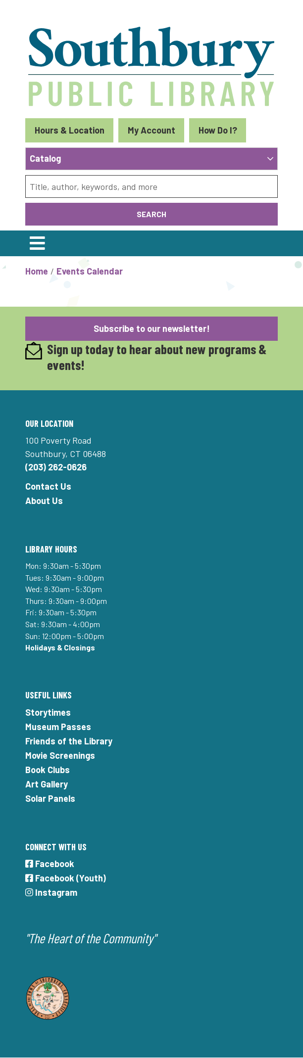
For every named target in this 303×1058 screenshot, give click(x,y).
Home (36, 271)
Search (151, 214)
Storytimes (48, 712)
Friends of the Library (68, 741)
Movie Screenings (60, 755)
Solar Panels (50, 798)
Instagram (51, 892)
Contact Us (48, 486)
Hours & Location (69, 130)
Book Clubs (47, 769)
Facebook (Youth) (65, 878)
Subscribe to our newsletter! (152, 328)
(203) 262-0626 (56, 466)
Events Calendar (89, 271)
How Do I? (218, 130)
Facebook (49, 863)
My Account (151, 130)
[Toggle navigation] (37, 243)
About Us (44, 500)
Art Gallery (46, 784)
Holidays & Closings (60, 647)
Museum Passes (58, 726)
